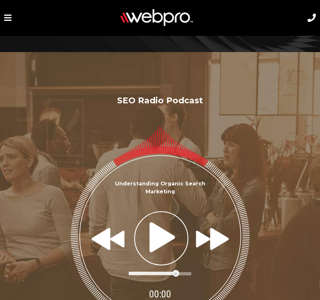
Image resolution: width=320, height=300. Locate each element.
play (161, 238)
